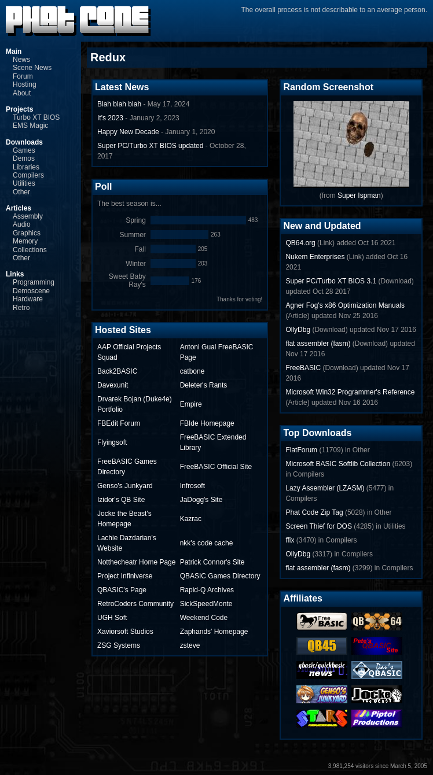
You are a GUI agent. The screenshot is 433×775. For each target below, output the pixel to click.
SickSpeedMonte (206, 604)
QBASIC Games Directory (220, 576)
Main (13, 51)
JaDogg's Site (201, 500)
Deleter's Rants (203, 385)
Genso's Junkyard (125, 486)
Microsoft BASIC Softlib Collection (337, 464)
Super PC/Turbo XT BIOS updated (150, 146)
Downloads (24, 142)
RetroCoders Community (135, 604)
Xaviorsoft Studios (125, 632)
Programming (33, 282)
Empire (191, 404)
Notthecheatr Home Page (136, 562)
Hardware (28, 299)
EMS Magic (30, 125)
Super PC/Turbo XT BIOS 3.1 (330, 281)
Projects (19, 109)
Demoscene (31, 291)
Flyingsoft (112, 442)
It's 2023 (110, 118)
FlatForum (301, 450)
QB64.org (300, 243)
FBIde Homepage (207, 423)
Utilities (24, 183)
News (21, 60)
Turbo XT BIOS (36, 117)
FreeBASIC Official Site (216, 467)
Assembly (28, 216)
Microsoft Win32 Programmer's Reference (349, 392)
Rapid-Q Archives (207, 590)
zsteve (190, 645)
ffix (289, 540)
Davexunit (112, 385)
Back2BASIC (117, 371)
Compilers (28, 175)
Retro (21, 308)
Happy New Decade (128, 132)
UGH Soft (112, 618)
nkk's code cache (206, 543)
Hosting (24, 84)
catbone (192, 371)
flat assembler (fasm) (317, 343)
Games (24, 150)
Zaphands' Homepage (214, 632)
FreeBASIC (303, 368)
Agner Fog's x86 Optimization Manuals (345, 305)
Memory (25, 241)
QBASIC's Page (121, 590)
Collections (30, 250)
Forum (23, 76)
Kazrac (190, 519)
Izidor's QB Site (121, 500)
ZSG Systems (118, 645)
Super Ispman (359, 195)
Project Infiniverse (124, 576)
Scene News (32, 68)
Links (15, 274)
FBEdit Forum (118, 423)
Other (21, 192)
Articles (18, 208)
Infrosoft (192, 486)
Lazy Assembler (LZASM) (324, 488)
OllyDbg (297, 330)
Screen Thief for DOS (318, 526)
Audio (22, 224)
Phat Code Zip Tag (314, 512)
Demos (24, 158)
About (22, 93)
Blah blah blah (119, 104)
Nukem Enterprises (314, 257)
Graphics (27, 233)
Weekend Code (204, 618)
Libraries (26, 167)
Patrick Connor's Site (212, 562)
